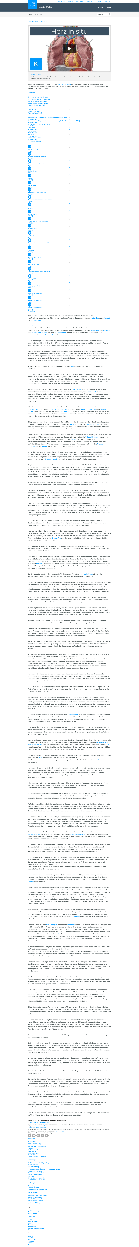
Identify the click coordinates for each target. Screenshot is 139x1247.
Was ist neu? (61, 1)
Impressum (32, 1226)
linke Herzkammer (88, 409)
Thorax (30, 1148)
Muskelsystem (33, 1164)
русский (30, 1243)
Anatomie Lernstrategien (37, 1195)
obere (72, 424)
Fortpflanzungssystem (36, 1179)
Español (31, 1237)
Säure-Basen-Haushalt (36, 1178)
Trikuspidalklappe (92, 437)
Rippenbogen (60, 332)
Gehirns (101, 760)
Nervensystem (33, 1166)
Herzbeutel (91, 392)
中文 (29, 1244)
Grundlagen (32, 1141)
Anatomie (31, 1138)
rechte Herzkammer (59, 409)
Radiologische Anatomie (37, 1156)
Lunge (44, 446)
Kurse (100, 7)
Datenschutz (32, 1230)
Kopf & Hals (32, 1151)
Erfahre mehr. (48, 1126)
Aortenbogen (72, 714)
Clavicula (107, 318)
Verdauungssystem (35, 1174)
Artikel (108, 7)
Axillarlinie (95, 318)
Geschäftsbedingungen (36, 1228)
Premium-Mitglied (64, 84)
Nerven (77, 916)
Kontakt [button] (70, 1)
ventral (31, 882)
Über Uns (31, 1216)
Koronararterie (34, 834)
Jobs (29, 1223)
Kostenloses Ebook (35, 1197)
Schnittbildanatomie (35, 1155)
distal (73, 875)
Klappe (74, 439)
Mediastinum (88, 574)
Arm (40, 757)
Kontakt (31, 1225)
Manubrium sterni (39, 332)
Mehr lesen (32, 326)
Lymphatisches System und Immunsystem (44, 1169)
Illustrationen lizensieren (37, 1212)
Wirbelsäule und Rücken (37, 1146)
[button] (69, 713)
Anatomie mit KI (34, 1204)
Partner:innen (33, 1221)
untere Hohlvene (93, 424)
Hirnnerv (70, 925)
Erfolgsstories (33, 1202)
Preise (30, 1210)
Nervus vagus (51, 925)
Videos (30, 14)
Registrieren (108, 1)
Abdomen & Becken (35, 1150)
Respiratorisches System (37, 1173)
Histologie (31, 1183)
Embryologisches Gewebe (37, 1189)
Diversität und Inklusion (37, 1127)
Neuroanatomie (33, 1153)
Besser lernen (79, 1)
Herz (72, 366)
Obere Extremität (34, 1143)
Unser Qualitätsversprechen (38, 1122)
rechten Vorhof (34, 409)
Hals (108, 745)
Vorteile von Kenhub (35, 1200)
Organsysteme (33, 1187)
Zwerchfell (56, 538)
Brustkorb (49, 335)
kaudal (57, 934)
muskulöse (76, 389)
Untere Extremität (35, 1145)
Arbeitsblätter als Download (38, 1199)
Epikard (39, 563)
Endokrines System (35, 1171)
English (30, 1236)
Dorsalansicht (65, 411)
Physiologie (32, 1159)
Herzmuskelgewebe (78, 834)
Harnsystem (32, 1176)
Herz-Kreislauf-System (36, 1168)
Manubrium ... (37, 320)
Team (30, 1219)
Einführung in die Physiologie (39, 1163)
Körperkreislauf (51, 459)
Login (99, 1)
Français (31, 1241)
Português (32, 1239)
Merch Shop (32, 1213)
